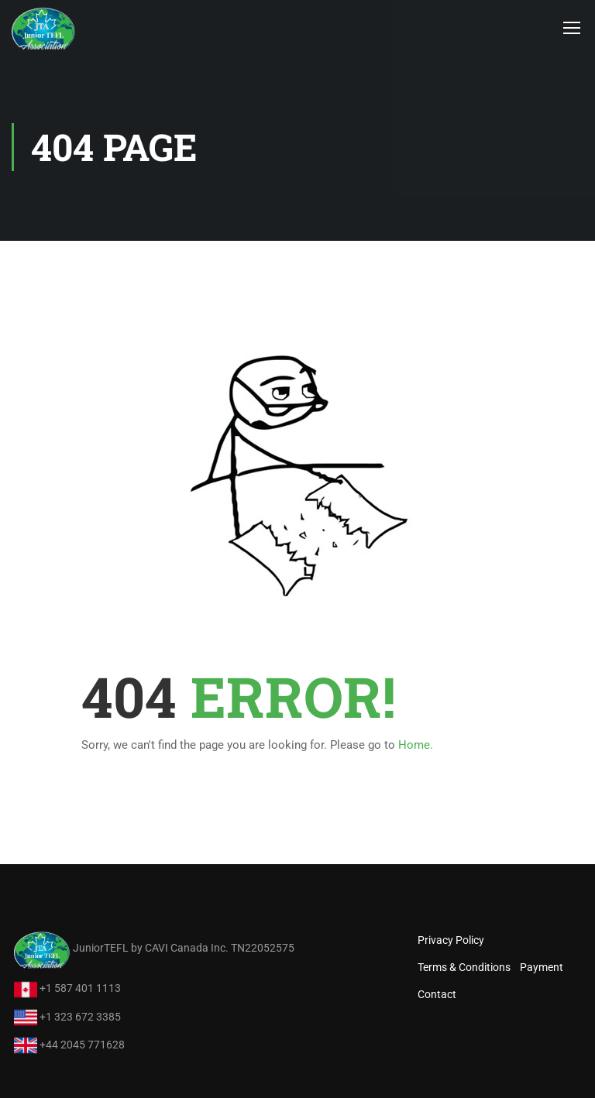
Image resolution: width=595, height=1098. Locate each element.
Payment (541, 967)
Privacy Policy (451, 940)
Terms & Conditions (464, 967)
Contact (437, 994)
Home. (415, 745)
